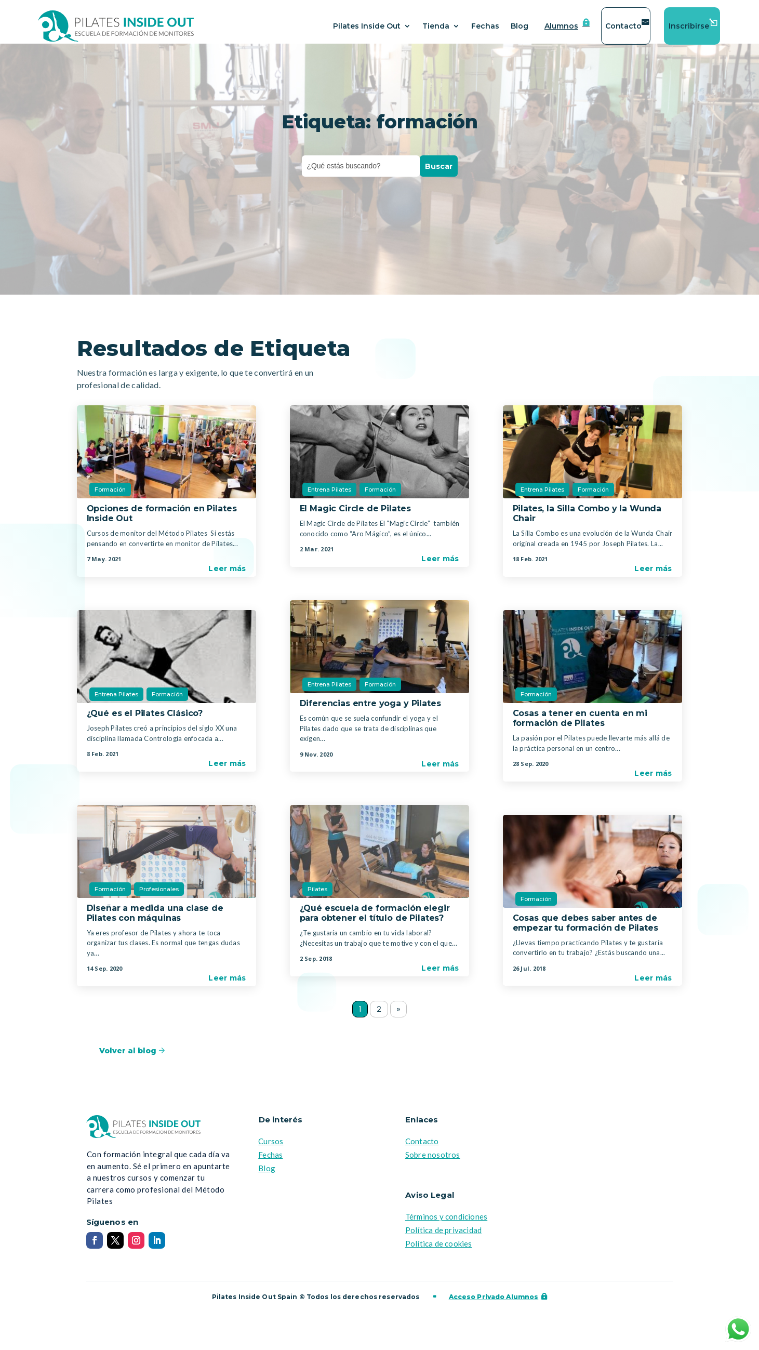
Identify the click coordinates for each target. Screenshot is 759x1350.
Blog (519, 26)
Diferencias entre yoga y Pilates (370, 709)
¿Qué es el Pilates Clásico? (145, 719)
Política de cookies (438, 1250)
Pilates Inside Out (367, 26)
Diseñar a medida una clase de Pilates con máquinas (155, 919)
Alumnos (561, 26)
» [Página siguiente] (400, 1016)
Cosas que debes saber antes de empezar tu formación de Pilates (585, 929)
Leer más (227, 574)
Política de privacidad (443, 1237)
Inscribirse (689, 26)
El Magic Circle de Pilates (355, 515)
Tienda (435, 26)
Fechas (485, 26)
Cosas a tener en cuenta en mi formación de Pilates (580, 724)
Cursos (270, 1148)
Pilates (317, 895)
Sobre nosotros (432, 1162)
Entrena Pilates (116, 700)
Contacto (623, 26)
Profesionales (159, 895)
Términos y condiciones (446, 1223)
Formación (110, 495)
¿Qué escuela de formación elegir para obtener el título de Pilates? (375, 919)
